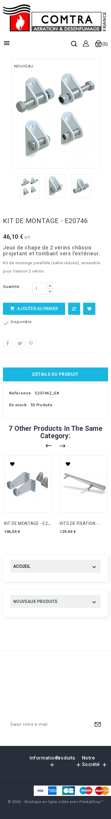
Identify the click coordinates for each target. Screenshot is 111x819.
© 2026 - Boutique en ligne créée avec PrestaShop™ (56, 801)
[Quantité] (40, 288)
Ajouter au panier (34, 308)
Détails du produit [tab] (55, 374)
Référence (20, 393)
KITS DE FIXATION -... (81, 523)
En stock (17, 405)
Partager (8, 343)
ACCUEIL (21, 566)
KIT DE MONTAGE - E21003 (31, 523)
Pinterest (31, 343)
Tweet (20, 343)
